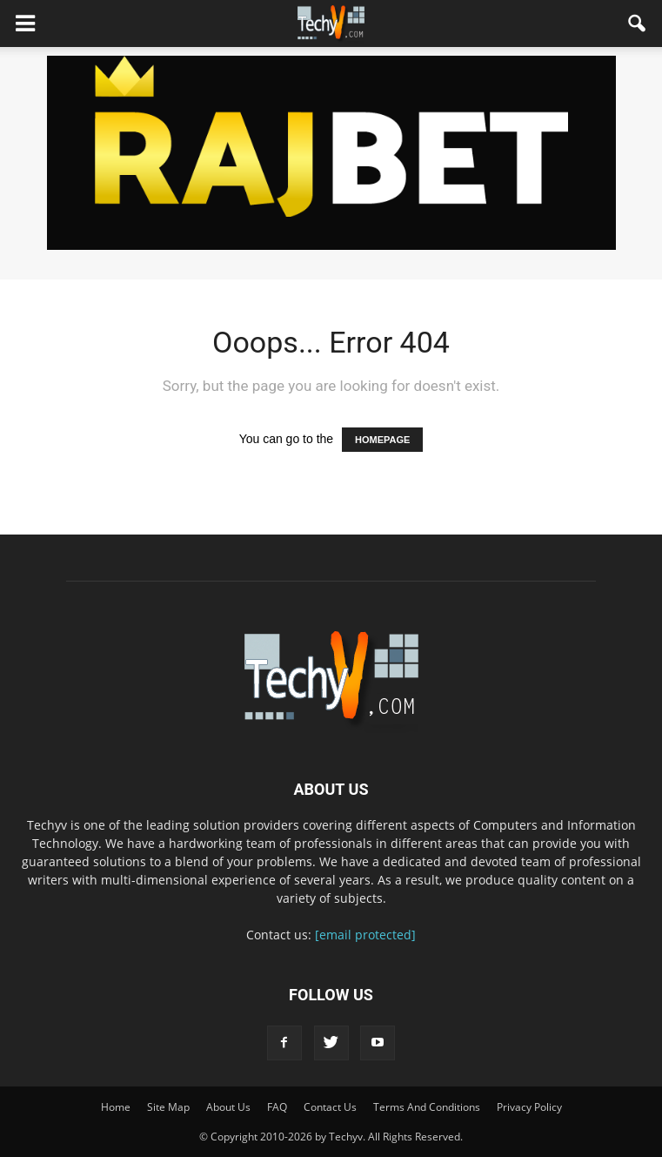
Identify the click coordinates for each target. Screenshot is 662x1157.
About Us (228, 1107)
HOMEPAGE (382, 439)
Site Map (168, 1107)
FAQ (277, 1107)
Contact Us (330, 1107)
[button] (637, 23)
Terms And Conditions (426, 1107)
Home (115, 1107)
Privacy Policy (529, 1107)
